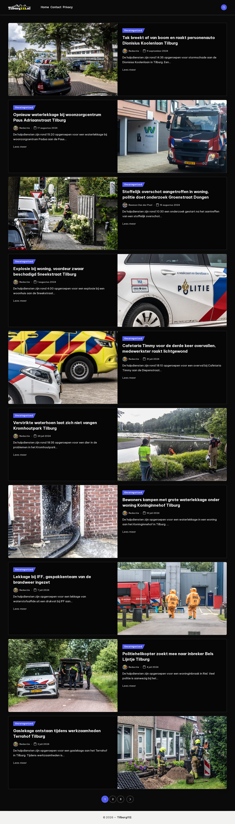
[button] (130, 799)
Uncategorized (133, 30)
